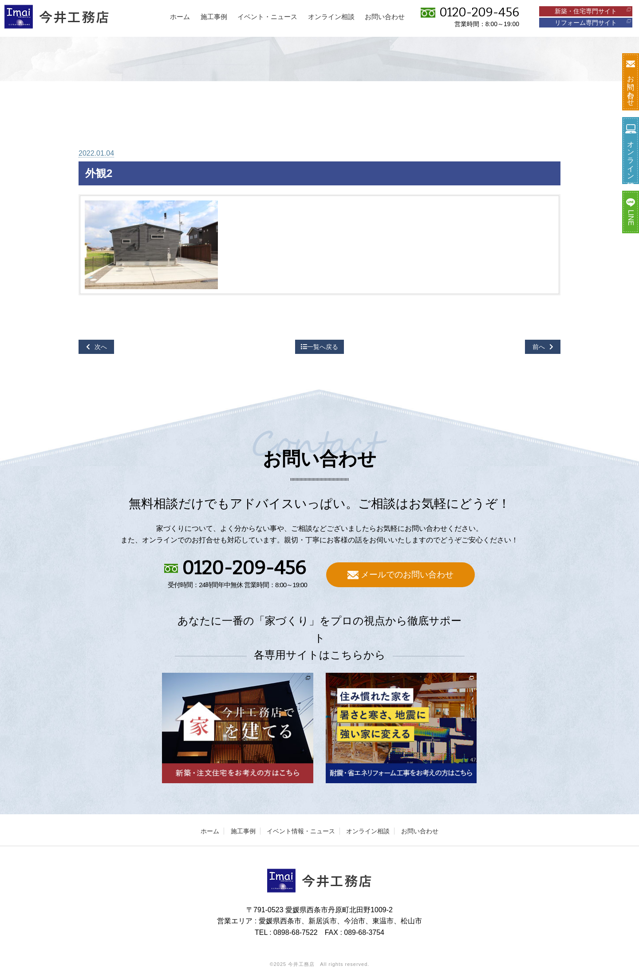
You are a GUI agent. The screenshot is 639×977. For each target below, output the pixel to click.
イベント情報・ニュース (301, 831)
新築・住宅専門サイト (593, 11)
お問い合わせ (419, 831)
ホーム (210, 831)
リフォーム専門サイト (593, 22)
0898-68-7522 (295, 932)
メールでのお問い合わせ (400, 574)
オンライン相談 (368, 831)
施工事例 (243, 831)
